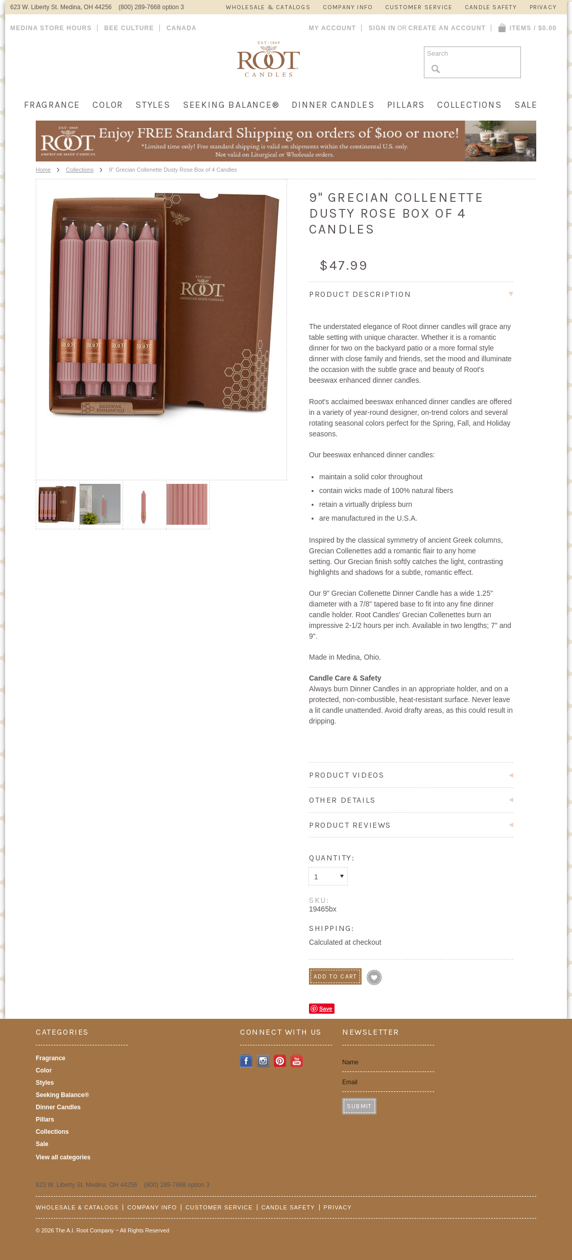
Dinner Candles (333, 104)
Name (350, 1062)
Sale (526, 104)
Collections (469, 104)
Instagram (263, 1061)
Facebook (246, 1061)
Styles (153, 104)
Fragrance (52, 104)
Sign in (382, 28)
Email (350, 1082)
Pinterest (280, 1061)
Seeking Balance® (231, 104)
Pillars (406, 104)
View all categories (63, 1157)
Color (107, 104)
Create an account (447, 28)
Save (325, 1009)
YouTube (297, 1061)
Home (43, 170)
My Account (332, 28)
